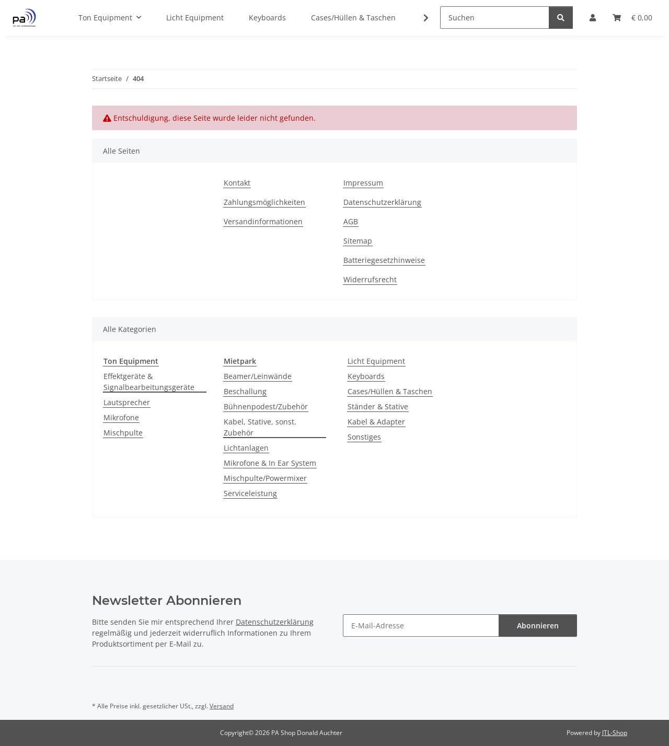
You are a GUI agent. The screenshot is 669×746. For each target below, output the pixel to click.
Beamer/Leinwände (258, 376)
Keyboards (366, 376)
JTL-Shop (614, 732)
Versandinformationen (263, 221)
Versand (222, 706)
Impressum (363, 183)
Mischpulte (123, 433)
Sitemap (357, 241)
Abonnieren (538, 625)
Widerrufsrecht (370, 279)
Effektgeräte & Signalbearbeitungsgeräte (148, 381)
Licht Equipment (376, 361)
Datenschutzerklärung (382, 202)
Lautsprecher (126, 402)
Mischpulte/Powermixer (265, 478)
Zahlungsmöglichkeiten (264, 202)
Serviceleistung (250, 493)
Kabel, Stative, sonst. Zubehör (260, 427)
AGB (350, 221)
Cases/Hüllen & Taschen (390, 391)
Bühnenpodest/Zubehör (266, 406)
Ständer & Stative (378, 406)
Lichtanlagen (246, 448)
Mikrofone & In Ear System (270, 463)
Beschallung (245, 391)
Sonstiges (364, 437)
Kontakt (237, 183)
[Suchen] (494, 17)
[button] (419, 18)
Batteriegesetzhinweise (384, 260)
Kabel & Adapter (376, 422)
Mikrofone (121, 417)
